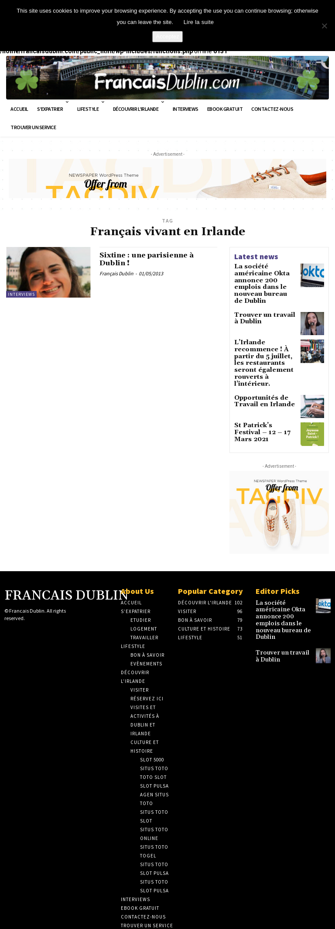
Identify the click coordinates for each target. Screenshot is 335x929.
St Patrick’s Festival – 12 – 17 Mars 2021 (264, 402)
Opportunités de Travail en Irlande (259, 374)
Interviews (21, 294)
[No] (324, 25)
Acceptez (167, 36)
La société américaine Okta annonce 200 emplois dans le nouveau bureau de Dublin (264, 278)
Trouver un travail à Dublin (262, 305)
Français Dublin (116, 275)
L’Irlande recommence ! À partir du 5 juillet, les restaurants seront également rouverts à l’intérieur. (265, 344)
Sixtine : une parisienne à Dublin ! (153, 260)
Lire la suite (199, 22)
